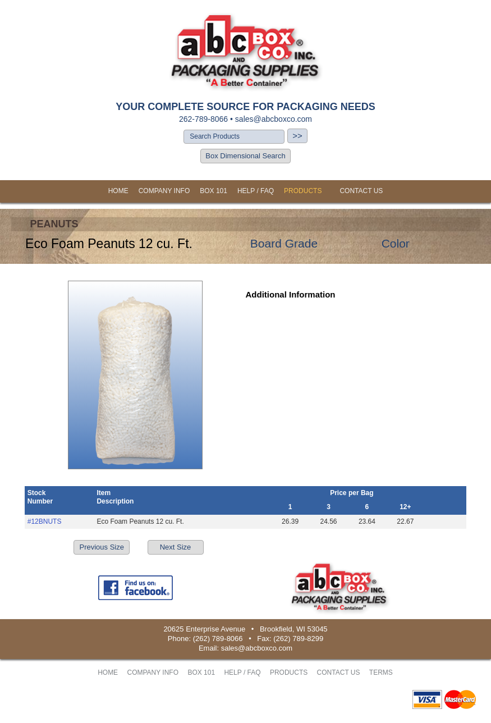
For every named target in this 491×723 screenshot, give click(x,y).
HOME (118, 191)
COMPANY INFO (164, 191)
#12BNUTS (44, 521)
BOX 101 (213, 191)
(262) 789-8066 (218, 638)
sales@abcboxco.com (273, 119)
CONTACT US (361, 191)
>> (297, 135)
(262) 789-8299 (298, 638)
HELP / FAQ (255, 191)
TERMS (381, 672)
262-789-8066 (203, 119)
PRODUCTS (303, 191)
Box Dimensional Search (245, 156)
